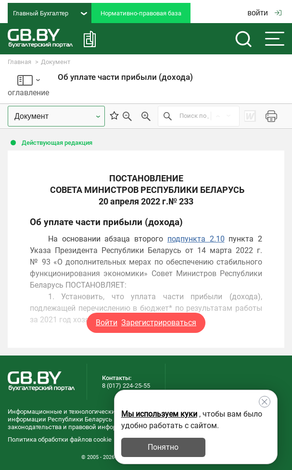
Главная (19, 61)
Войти (106, 322)
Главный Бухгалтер (50, 13)
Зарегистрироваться (158, 322)
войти (264, 13)
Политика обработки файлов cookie (60, 439)
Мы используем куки (159, 414)
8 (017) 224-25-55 (126, 385)
